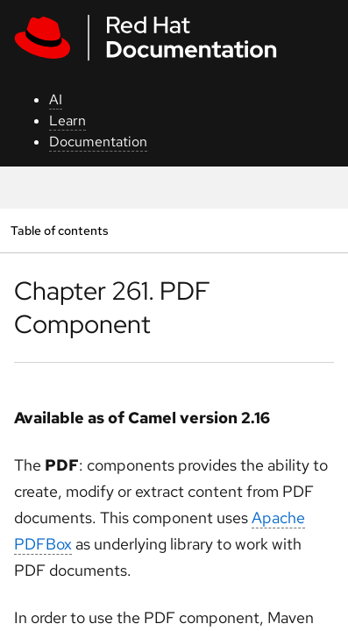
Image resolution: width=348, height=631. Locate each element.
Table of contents (59, 230)
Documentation (98, 141)
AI (55, 99)
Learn (67, 120)
